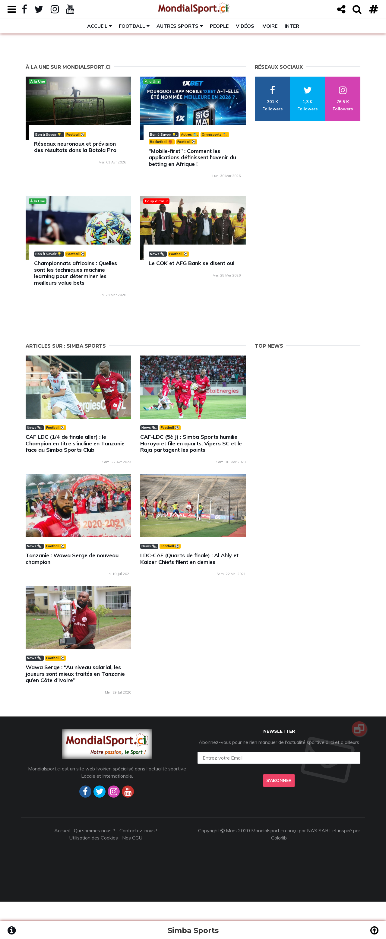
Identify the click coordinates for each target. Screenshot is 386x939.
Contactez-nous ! (138, 830)
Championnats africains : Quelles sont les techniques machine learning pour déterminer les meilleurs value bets (75, 273)
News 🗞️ (157, 254)
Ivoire (269, 26)
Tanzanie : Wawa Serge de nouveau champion (72, 558)
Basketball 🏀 (161, 142)
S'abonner (279, 780)
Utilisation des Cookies (93, 838)
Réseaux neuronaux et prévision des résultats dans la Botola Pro (75, 147)
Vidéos (245, 26)
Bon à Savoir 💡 (48, 134)
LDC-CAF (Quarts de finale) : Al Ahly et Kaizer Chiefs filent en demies (189, 558)
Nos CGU (132, 838)
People (219, 26)
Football (132, 26)
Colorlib (279, 838)
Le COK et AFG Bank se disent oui (191, 263)
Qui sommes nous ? (94, 830)
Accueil (97, 26)
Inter (292, 26)
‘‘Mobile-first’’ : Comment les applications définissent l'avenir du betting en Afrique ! (192, 157)
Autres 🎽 (189, 134)
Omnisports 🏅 (214, 134)
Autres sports (177, 26)
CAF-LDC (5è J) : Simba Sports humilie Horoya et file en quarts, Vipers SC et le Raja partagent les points (191, 443)
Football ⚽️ (75, 134)
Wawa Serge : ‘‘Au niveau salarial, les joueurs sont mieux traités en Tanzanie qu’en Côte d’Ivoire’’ (75, 674)
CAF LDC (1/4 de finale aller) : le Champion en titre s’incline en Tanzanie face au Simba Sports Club (75, 443)
